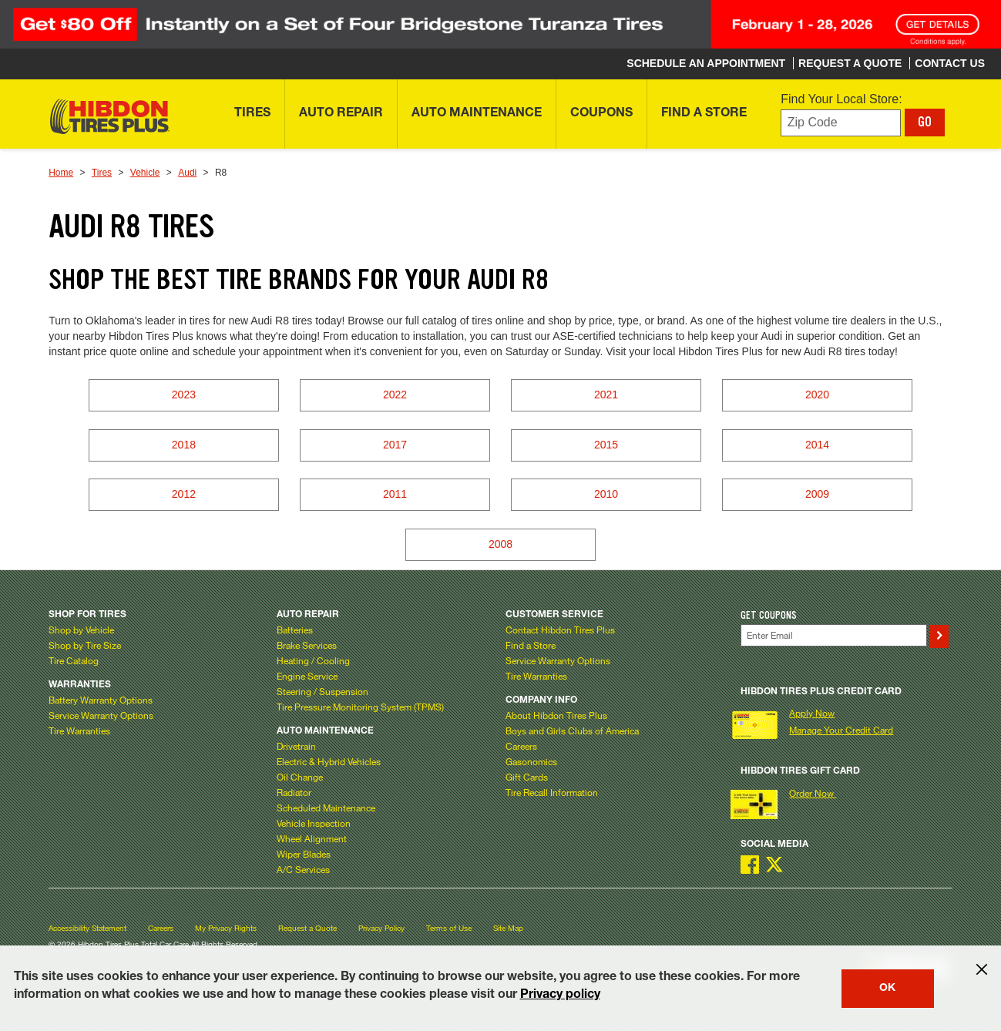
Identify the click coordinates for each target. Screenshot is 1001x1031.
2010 (606, 494)
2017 (395, 444)
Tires (102, 172)
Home (61, 172)
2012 (184, 494)
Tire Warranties (79, 730)
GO (925, 122)
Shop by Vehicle (81, 629)
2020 (817, 394)
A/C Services (303, 869)
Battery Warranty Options (101, 699)
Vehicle (145, 172)
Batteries (295, 629)
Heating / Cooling (313, 660)
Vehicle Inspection (314, 823)
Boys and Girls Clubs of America (572, 730)
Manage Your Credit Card (841, 730)
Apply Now (812, 713)
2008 (500, 544)
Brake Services (307, 645)
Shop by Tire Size (85, 645)
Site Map (508, 928)
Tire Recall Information (552, 792)
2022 (395, 394)
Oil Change (300, 777)
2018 (184, 444)
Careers (521, 746)
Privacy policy (560, 995)
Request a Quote (307, 928)
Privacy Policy (381, 928)
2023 (184, 394)
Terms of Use (449, 928)
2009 (817, 494)
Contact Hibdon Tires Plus (560, 629)
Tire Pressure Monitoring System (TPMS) (360, 706)
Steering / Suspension (322, 691)
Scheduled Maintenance (326, 807)
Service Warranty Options (101, 715)
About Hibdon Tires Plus (556, 715)
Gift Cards (527, 777)
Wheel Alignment (312, 838)
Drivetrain (296, 746)
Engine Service (307, 676)
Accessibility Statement (87, 928)
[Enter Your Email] (834, 635)
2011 (395, 494)
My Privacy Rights (226, 928)
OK (887, 988)
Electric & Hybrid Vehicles (329, 761)
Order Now (812, 793)
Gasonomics (531, 761)
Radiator (294, 792)
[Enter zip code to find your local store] (841, 122)
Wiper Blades (304, 854)
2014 (817, 444)
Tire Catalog (74, 660)
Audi (187, 172)
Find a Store (531, 645)
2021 (606, 394)
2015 (606, 444)
